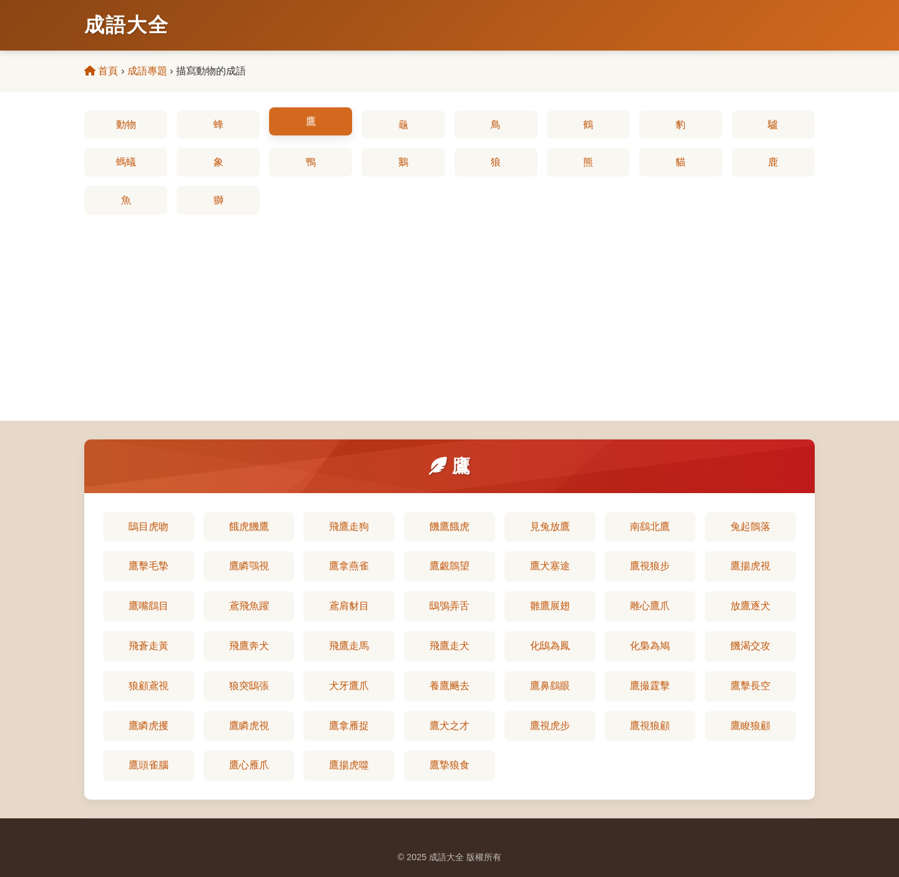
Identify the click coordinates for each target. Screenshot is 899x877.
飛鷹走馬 (349, 645)
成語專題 (147, 71)
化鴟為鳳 (550, 645)
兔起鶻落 (750, 526)
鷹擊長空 (750, 685)
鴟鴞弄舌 (449, 605)
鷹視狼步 (650, 566)
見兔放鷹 (550, 526)
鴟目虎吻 (149, 526)
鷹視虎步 (550, 725)
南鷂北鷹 (650, 526)
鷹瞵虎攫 (149, 725)
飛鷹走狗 (349, 526)
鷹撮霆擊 (650, 685)
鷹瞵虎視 (249, 725)
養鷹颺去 (449, 685)
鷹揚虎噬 (349, 765)
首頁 (101, 71)
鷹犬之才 (449, 725)
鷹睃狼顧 (750, 725)
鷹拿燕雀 (349, 566)
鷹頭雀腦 (149, 765)
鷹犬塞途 (550, 566)
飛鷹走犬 (449, 645)
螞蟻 (126, 162)
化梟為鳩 (650, 645)
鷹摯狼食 (449, 765)
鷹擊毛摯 (149, 566)
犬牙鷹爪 (349, 685)
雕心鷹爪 (650, 605)
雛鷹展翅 (550, 605)
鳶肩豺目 (349, 605)
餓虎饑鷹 (249, 526)
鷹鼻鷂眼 (550, 685)
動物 (126, 124)
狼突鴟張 (249, 685)
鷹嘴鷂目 (149, 605)
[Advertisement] (449, 308)
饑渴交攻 (750, 645)
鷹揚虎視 (750, 566)
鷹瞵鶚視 (249, 566)
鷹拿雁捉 (349, 725)
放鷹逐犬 (750, 605)
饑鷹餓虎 (449, 526)
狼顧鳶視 (149, 685)
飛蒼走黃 (149, 645)
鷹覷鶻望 (449, 566)
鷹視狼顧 (650, 725)
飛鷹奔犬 (249, 645)
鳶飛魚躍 (249, 605)
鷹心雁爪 (249, 765)
